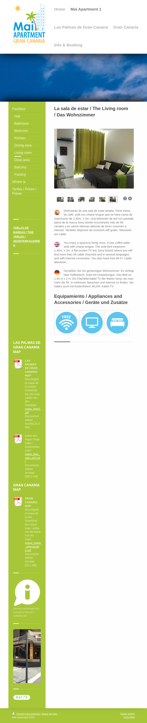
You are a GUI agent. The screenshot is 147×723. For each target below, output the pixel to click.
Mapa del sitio (49, 713)
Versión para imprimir (26, 713)
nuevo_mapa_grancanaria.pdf (33, 546)
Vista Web (129, 717)
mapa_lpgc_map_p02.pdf (32, 458)
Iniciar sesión (127, 713)
